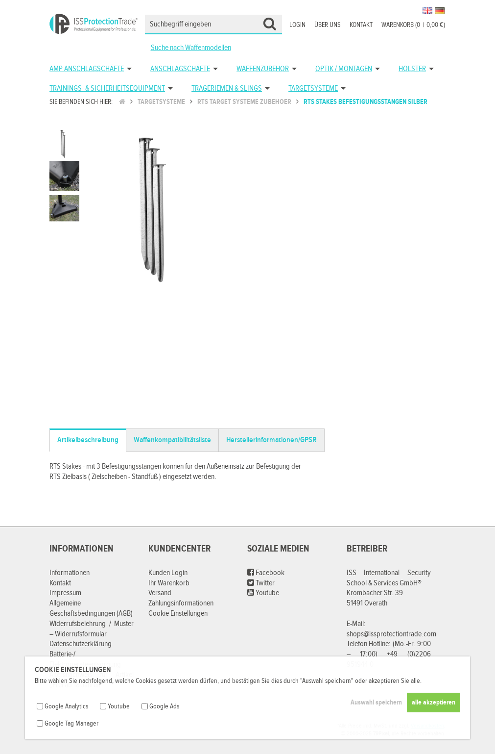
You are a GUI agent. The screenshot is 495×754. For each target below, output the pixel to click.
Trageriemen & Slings (226, 88)
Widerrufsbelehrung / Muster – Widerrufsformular (91, 629)
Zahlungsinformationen (180, 603)
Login (297, 25)
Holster (412, 69)
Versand (159, 593)
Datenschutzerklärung (80, 644)
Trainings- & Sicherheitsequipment (107, 88)
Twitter (261, 583)
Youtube (263, 593)
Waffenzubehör (262, 69)
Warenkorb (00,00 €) (413, 25)
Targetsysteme (313, 88)
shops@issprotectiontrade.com (391, 634)
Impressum (65, 593)
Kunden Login (168, 573)
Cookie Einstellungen (178, 613)
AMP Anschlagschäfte (86, 69)
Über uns (327, 25)
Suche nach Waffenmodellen (191, 47)
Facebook (265, 573)
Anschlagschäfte (180, 69)
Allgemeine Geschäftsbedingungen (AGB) (91, 608)
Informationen (69, 573)
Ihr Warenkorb (168, 583)
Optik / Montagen (343, 69)
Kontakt (361, 25)
